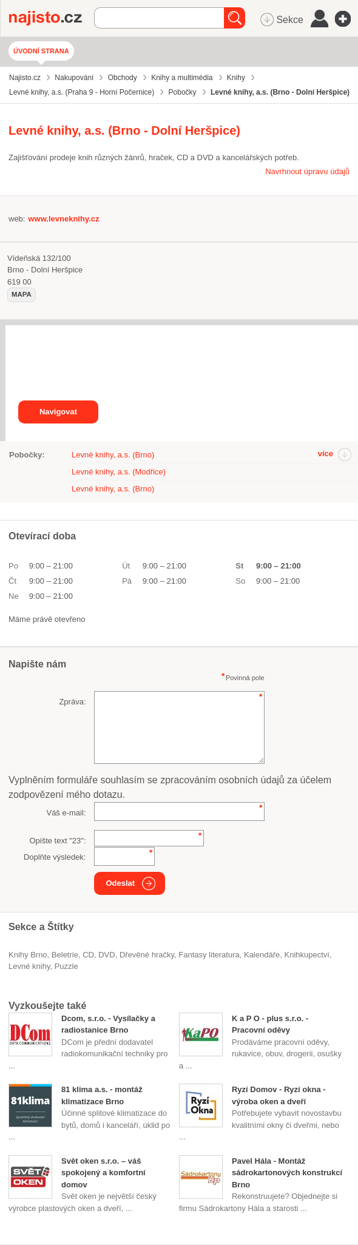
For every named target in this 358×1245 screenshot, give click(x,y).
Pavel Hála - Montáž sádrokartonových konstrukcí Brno (287, 1172)
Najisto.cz (51, 18)
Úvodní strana (41, 51)
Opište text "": (57, 840)
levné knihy (29, 966)
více (325, 453)
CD (88, 954)
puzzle (66, 966)
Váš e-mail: (66, 812)
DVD (106, 954)
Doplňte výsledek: (55, 857)
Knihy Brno (27, 954)
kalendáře (262, 954)
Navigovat (58, 411)
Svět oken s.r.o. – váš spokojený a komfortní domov (103, 1172)
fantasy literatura (208, 954)
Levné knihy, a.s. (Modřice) (119, 471)
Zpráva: (72, 701)
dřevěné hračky (147, 954)
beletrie (65, 954)
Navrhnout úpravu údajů (307, 171)
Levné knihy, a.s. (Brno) (113, 454)
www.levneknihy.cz (63, 218)
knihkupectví (306, 954)
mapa (22, 294)
